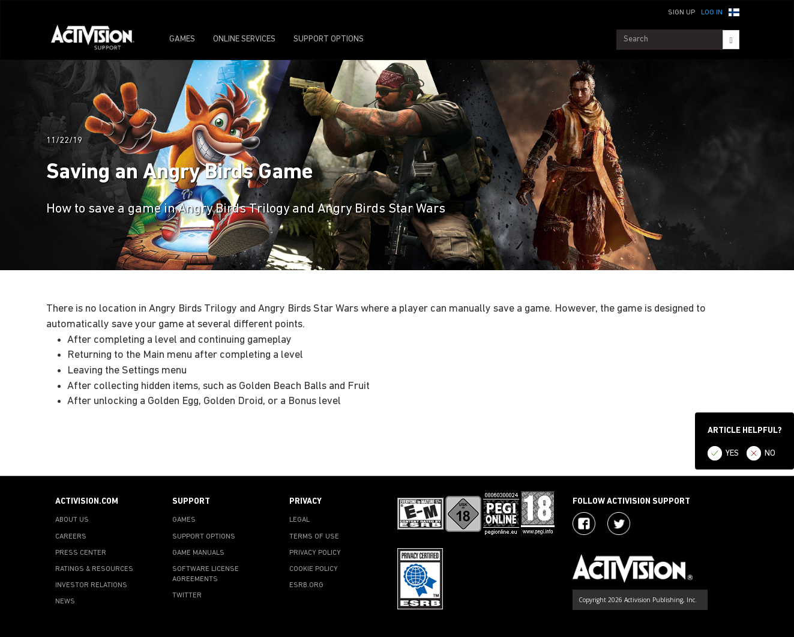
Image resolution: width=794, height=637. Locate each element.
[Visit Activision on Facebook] (584, 523)
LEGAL (299, 520)
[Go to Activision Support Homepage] (98, 40)
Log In (712, 12)
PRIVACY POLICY (315, 553)
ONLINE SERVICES (244, 39)
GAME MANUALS (198, 553)
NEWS (65, 601)
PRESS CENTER (80, 553)
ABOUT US (72, 520)
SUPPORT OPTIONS (328, 39)
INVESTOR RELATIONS (91, 585)
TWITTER (187, 595)
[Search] (731, 39)
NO (770, 453)
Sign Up (681, 12)
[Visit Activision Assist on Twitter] (618, 523)
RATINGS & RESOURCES (94, 569)
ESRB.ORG (306, 585)
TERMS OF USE (314, 536)
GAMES (182, 39)
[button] (734, 11)
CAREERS (70, 536)
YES (732, 453)
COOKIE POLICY (313, 569)
